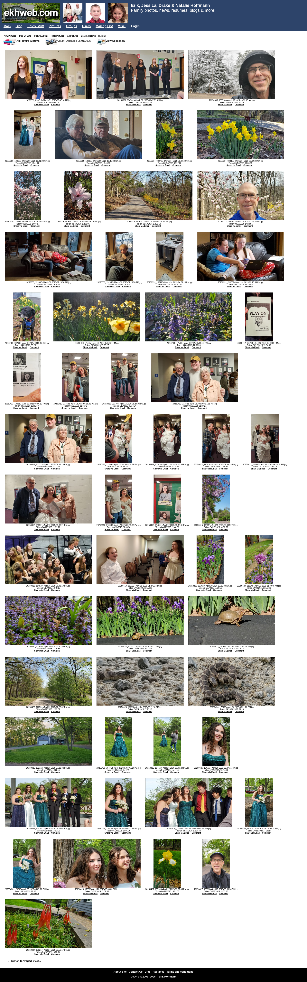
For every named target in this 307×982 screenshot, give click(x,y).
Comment (55, 105)
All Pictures (73, 36)
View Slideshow (115, 40)
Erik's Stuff (35, 26)
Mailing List (104, 26)
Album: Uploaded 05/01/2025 (74, 40)
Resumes (158, 971)
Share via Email (41, 105)
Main (7, 26)
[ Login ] (102, 36)
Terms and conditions (179, 971)
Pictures (55, 26)
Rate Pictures (58, 36)
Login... (136, 26)
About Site (120, 971)
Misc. (122, 26)
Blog (19, 26)
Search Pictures (89, 36)
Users (86, 26)
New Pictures (11, 36)
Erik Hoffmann (167, 976)
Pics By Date (26, 36)
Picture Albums (42, 36)
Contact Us (136, 971)
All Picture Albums (28, 40)
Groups (71, 26)
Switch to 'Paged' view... (26, 960)
